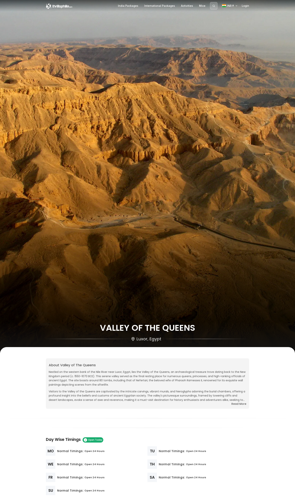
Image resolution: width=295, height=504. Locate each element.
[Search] (213, 6)
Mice (202, 5)
